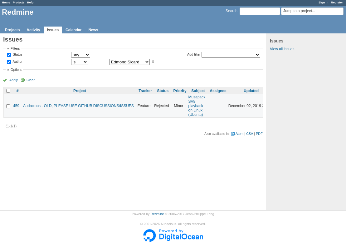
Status (17, 55)
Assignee (218, 91)
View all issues (282, 49)
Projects (19, 2)
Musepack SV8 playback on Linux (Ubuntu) (197, 106)
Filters (15, 48)
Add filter (194, 54)
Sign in (324, 2)
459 (16, 106)
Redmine (157, 214)
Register (337, 2)
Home (6, 2)
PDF (259, 134)
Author (17, 61)
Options (16, 70)
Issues (53, 30)
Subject (198, 91)
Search (231, 11)
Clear (31, 80)
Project (79, 91)
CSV (249, 134)
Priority (180, 91)
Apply (13, 80)
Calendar (73, 30)
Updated (251, 91)
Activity (33, 30)
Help (30, 2)
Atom (239, 134)
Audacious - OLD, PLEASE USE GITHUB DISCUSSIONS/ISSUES (78, 106)
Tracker (145, 91)
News (93, 30)
